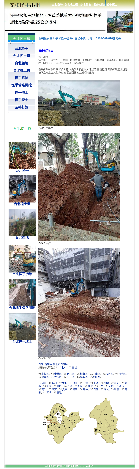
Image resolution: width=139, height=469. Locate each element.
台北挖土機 (71, 4)
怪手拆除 (99, 4)
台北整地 (85, 4)
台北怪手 (57, 4)
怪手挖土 (112, 4)
